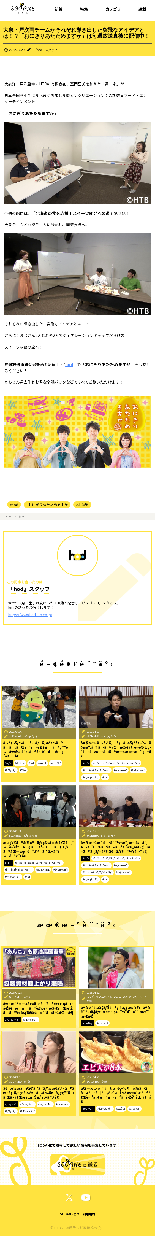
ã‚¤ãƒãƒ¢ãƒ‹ (45, 1104)
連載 (142, 9)
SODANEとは (69, 1214)
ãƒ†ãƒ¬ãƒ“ (10, 1104)
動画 (22, 516)
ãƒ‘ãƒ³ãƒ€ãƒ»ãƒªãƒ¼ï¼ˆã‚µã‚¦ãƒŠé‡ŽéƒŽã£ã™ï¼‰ (117, 998)
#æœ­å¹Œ (42, 763)
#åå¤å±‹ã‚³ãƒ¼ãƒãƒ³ (97, 872)
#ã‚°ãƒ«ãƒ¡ (10, 770)
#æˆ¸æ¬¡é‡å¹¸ (91, 777)
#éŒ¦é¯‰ (20, 763)
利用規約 (89, 1214)
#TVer (23, 770)
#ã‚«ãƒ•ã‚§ (62, 1104)
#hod (14, 504)
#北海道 (82, 504)
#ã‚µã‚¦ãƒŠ (102, 1023)
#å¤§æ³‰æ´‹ (138, 770)
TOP (8, 516)
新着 (58, 9)
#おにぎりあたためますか (47, 504)
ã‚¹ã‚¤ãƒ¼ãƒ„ (27, 1104)
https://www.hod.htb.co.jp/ (30, 614)
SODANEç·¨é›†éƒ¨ (20, 997)
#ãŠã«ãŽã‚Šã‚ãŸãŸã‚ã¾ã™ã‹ (116, 763)
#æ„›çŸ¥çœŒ (120, 770)
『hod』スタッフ (45, 50)
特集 (84, 9)
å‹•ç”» (8, 763)
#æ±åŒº (55, 763)
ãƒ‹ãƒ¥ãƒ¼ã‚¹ (12, 1019)
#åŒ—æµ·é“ (30, 1019)
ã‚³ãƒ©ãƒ (88, 1023)
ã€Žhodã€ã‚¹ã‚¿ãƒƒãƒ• (24, 736)
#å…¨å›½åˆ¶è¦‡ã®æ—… (96, 770)
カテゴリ (113, 9)
